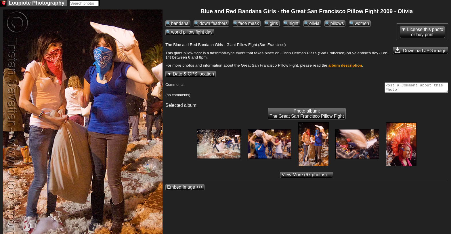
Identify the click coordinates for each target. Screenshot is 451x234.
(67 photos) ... (307, 177)
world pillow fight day (192, 32)
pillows (337, 24)
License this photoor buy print (425, 33)
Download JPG (420, 51)
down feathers (213, 24)
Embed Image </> (185, 189)
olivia (314, 24)
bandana (180, 24)
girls (274, 24)
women (362, 24)
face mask (248, 24)
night (294, 24)
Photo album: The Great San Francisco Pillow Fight (307, 116)
